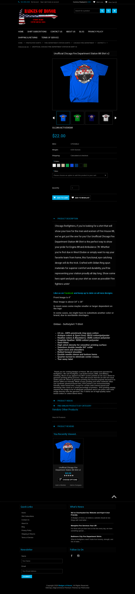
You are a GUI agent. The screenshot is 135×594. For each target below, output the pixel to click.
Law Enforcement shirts (28, 77)
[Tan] (63, 165)
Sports (22, 86)
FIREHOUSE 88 (23, 47)
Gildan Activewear (62, 127)
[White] (54, 165)
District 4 (101, 43)
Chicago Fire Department (84, 43)
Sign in (42, 2)
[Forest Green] (85, 165)
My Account (35, 2)
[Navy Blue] (76, 165)
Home (20, 43)
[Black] (81, 165)
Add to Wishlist (25, 151)
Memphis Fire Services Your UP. (84, 528)
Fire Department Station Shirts (57, 43)
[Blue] (72, 165)
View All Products (58, 417)
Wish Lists (99, 2)
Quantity (55, 188)
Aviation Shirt (24, 60)
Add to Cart (60, 197)
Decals (22, 64)
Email (24, 569)
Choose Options (34, 145)
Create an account (53, 2)
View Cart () (112, 2)
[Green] (67, 165)
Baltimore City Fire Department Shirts (86, 539)
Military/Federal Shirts (27, 82)
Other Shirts (24, 91)
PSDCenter (85, 590)
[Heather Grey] (58, 165)
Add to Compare (41, 151)
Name (24, 559)
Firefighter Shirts (33, 43)
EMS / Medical (25, 69)
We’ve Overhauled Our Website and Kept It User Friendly (90, 516)
